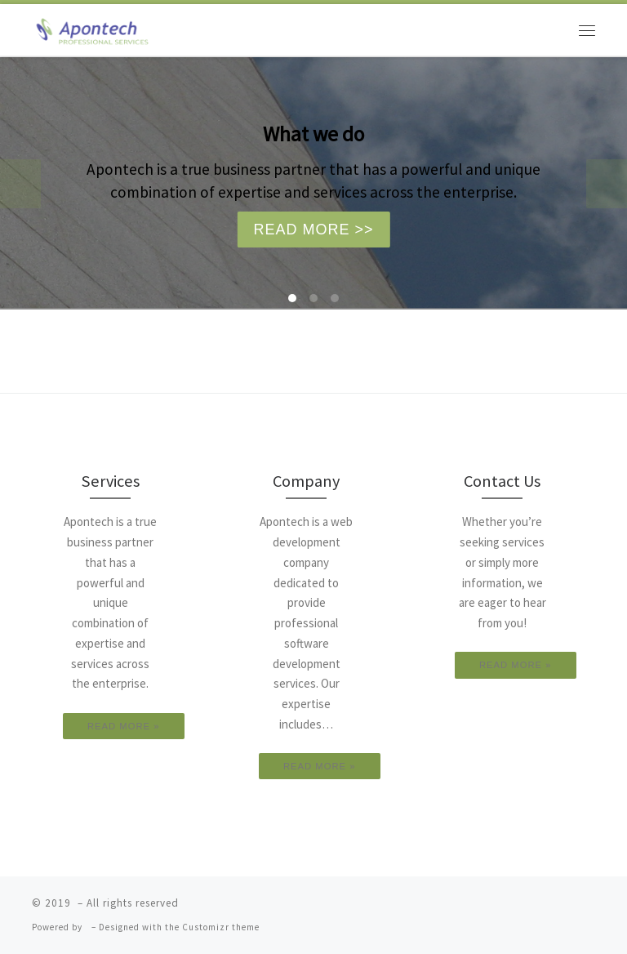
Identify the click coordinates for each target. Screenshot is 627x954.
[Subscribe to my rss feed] (491, 909)
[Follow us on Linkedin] (592, 909)
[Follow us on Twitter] (521, 909)
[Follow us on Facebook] (539, 909)
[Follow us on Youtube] (575, 909)
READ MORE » (123, 726)
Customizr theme (221, 927)
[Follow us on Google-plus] (557, 909)
